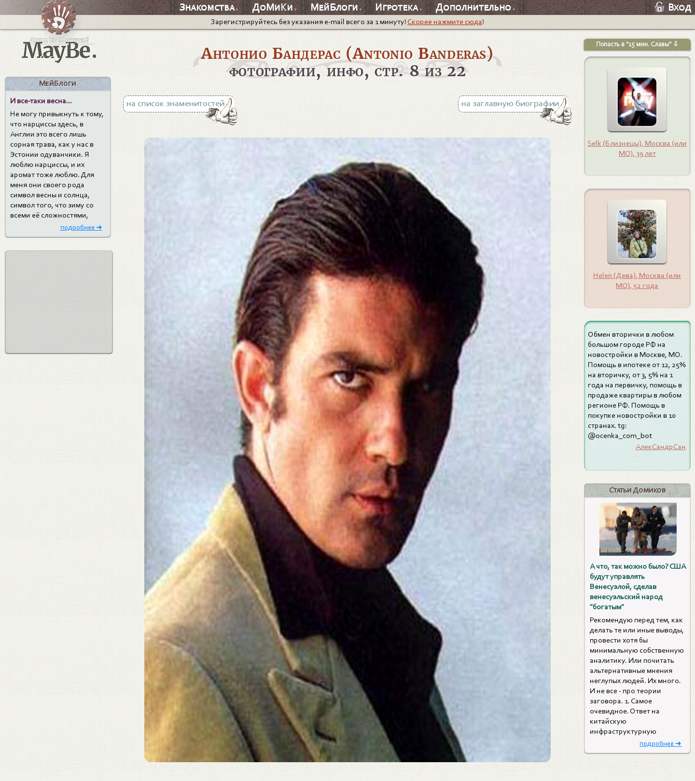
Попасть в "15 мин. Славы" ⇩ (637, 44)
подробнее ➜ (81, 227)
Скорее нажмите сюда (444, 21)
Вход (673, 7)
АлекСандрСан (661, 446)
